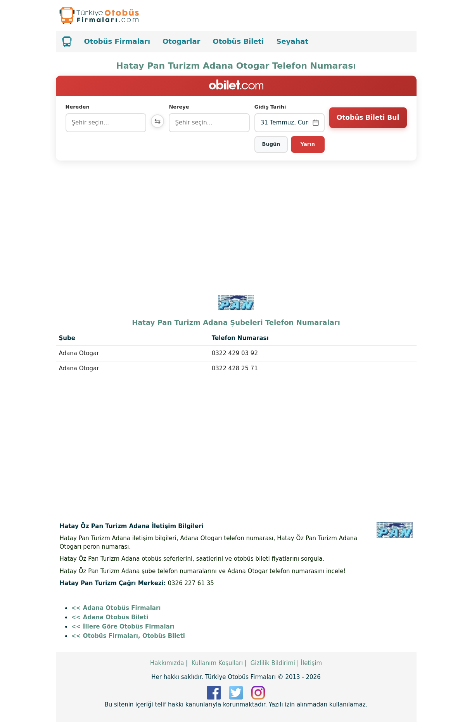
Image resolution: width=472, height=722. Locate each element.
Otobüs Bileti (238, 41)
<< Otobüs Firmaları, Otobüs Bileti (128, 635)
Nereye (180, 107)
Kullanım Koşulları (217, 663)
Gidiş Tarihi (271, 107)
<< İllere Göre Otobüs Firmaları (123, 626)
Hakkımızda (167, 663)
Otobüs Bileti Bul (368, 122)
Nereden (78, 107)
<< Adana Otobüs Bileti (110, 617)
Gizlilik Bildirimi (273, 663)
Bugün (272, 144)
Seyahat (292, 41)
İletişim (311, 663)
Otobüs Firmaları (117, 41)
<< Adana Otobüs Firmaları (116, 608)
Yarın (308, 144)
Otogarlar (181, 41)
